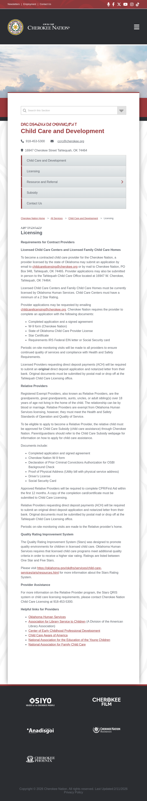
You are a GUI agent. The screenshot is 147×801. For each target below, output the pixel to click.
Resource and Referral (42, 182)
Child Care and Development (46, 160)
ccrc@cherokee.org (70, 141)
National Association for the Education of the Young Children (69, 640)
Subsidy (32, 192)
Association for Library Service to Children (57, 621)
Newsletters (14, 4)
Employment (29, 4)
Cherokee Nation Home (33, 218)
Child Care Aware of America (48, 635)
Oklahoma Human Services (47, 617)
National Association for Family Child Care (57, 644)
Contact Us (45, 4)
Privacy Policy (73, 792)
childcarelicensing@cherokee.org (55, 266)
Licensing (33, 171)
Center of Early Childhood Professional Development (64, 630)
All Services (57, 218)
